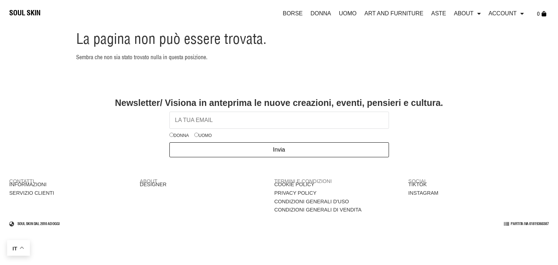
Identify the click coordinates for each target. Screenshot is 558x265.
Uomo (348, 13)
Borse (292, 13)
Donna (321, 13)
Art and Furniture (393, 13)
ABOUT (467, 13)
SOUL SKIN (25, 13)
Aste (438, 13)
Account (506, 13)
